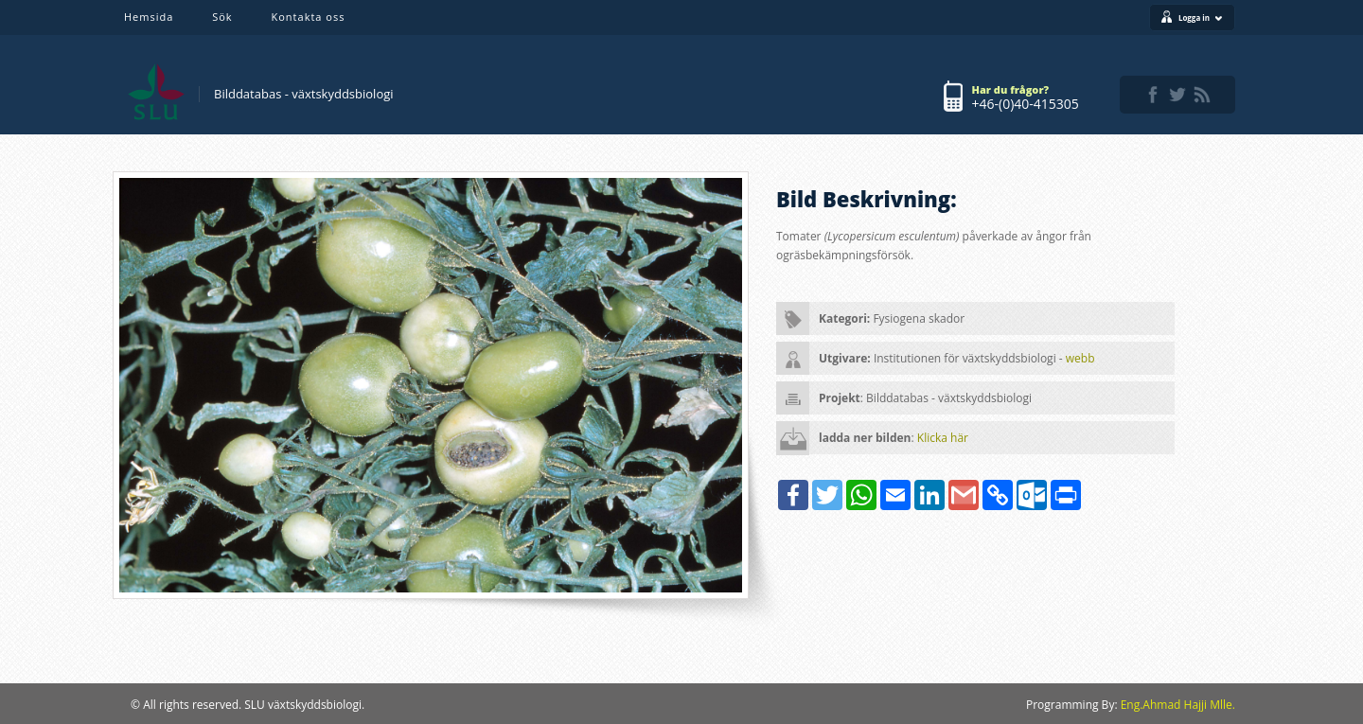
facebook (1152, 94)
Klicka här (942, 438)
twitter (1177, 94)
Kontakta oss (308, 16)
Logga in (1200, 17)
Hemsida (148, 16)
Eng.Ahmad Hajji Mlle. (1178, 705)
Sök (222, 16)
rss (1202, 94)
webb (1080, 358)
